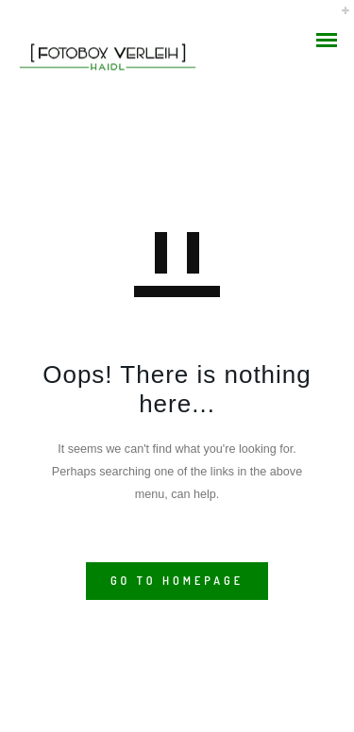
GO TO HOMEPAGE (177, 581)
